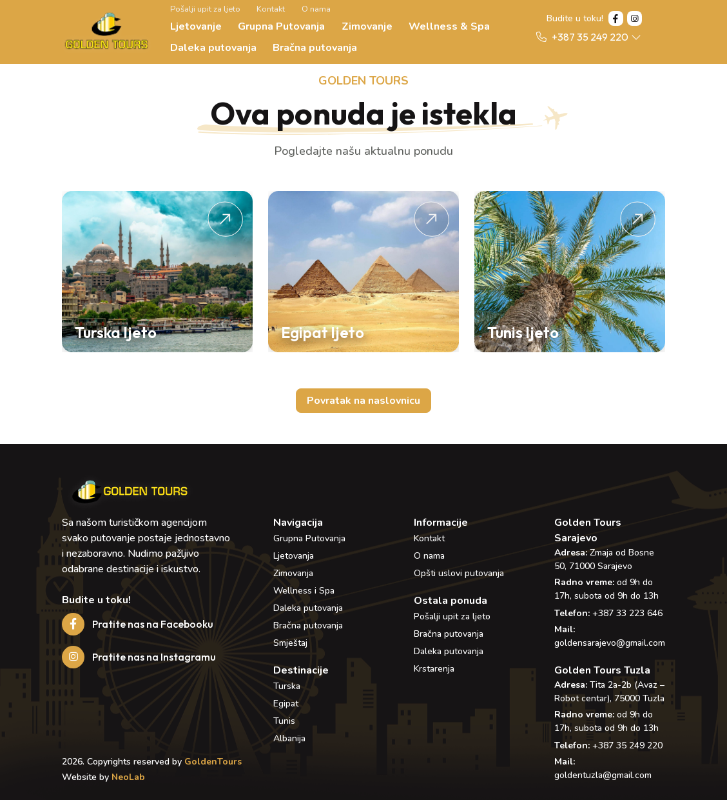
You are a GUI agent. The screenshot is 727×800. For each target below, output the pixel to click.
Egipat (285, 703)
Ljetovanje (196, 26)
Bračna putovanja (315, 48)
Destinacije (301, 670)
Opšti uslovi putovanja (459, 573)
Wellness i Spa (303, 591)
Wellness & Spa (449, 26)
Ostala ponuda (450, 601)
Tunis (284, 721)
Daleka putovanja (213, 48)
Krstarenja (434, 669)
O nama (316, 9)
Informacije (441, 522)
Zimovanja (293, 573)
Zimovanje (367, 26)
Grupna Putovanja (281, 26)
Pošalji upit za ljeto (205, 9)
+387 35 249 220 (627, 745)
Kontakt (271, 9)
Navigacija (298, 522)
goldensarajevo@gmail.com (609, 643)
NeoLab (128, 777)
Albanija (289, 738)
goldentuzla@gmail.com (603, 775)
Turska (286, 686)
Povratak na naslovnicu (363, 401)
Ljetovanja (293, 556)
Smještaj (290, 643)
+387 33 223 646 (627, 613)
